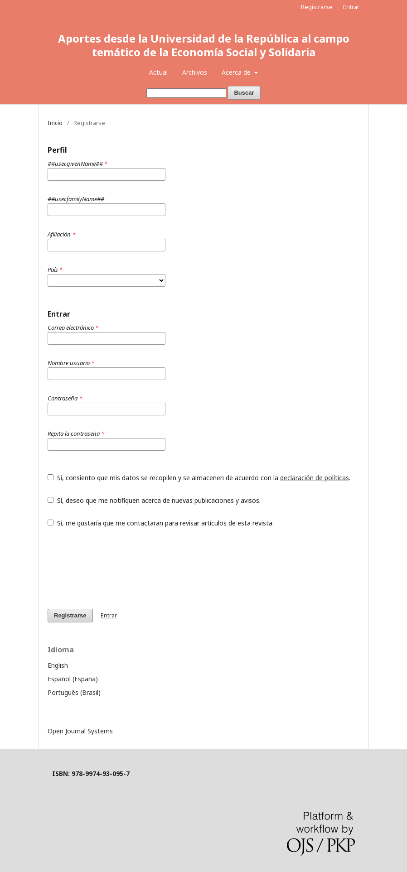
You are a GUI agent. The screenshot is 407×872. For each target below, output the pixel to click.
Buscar (244, 92)
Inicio (55, 123)
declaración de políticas (314, 477)
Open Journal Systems (80, 731)
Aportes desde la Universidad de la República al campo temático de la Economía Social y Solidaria (203, 45)
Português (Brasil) (74, 692)
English (58, 665)
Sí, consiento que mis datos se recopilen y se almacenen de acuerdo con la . (199, 477)
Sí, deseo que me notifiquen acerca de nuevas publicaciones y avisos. (154, 500)
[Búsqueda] (186, 93)
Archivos (194, 72)
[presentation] (116, 568)
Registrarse (317, 7)
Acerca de (237, 72)
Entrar (351, 7)
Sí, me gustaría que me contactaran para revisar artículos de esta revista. (161, 523)
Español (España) (73, 678)
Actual (158, 72)
